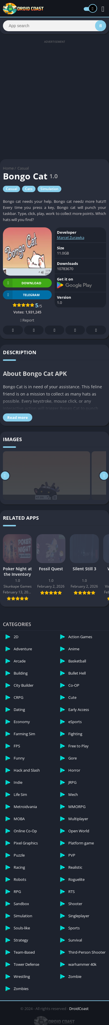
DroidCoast (79, 1008)
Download (22, 282)
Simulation (49, 188)
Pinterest (55, 330)
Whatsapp (96, 330)
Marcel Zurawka (70, 237)
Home (8, 168)
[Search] (54, 25)
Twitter (34, 330)
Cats (29, 188)
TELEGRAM (21, 294)
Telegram (75, 330)
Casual (23, 168)
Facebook (13, 330)
